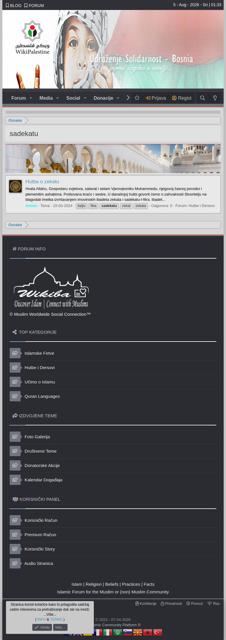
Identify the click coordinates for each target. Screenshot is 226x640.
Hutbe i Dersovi (201, 205)
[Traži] (203, 98)
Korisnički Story (32, 549)
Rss (213, 603)
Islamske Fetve (32, 353)
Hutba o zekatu (42, 181)
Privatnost (171, 603)
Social (73, 98)
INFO (41, 619)
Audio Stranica (31, 563)
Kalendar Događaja (36, 480)
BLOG (14, 5)
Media (46, 98)
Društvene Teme (33, 451)
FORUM (34, 5)
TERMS (56, 619)
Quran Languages (35, 396)
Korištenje (146, 603)
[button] (30, 98)
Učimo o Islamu (32, 382)
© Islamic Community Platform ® (113, 625)
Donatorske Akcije (35, 465)
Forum (18, 98)
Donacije (103, 98)
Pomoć (194, 603)
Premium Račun (33, 534)
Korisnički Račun (34, 520)
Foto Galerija (30, 437)
